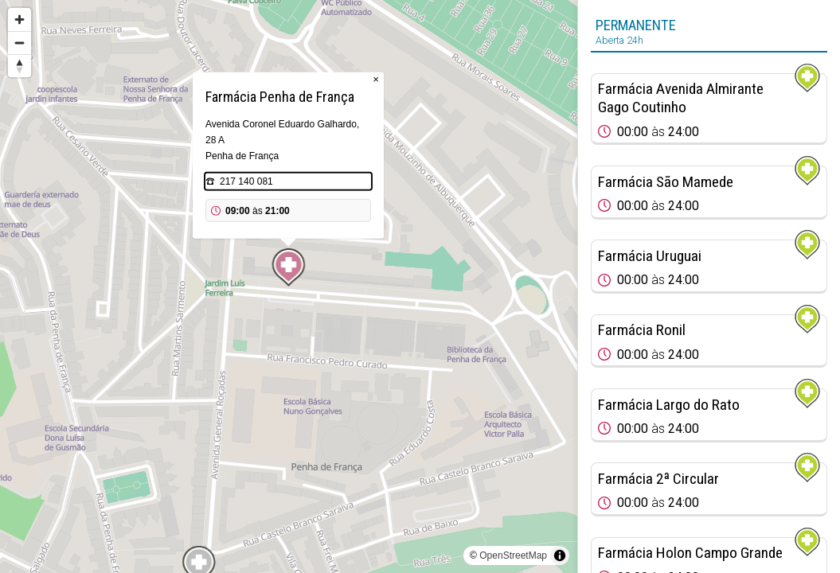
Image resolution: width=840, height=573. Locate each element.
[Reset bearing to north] (19, 65)
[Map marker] (289, 267)
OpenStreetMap (513, 555)
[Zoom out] (19, 42)
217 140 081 (246, 181)
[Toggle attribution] (559, 555)
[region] (288, 286)
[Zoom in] (19, 19)
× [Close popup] (376, 79)
